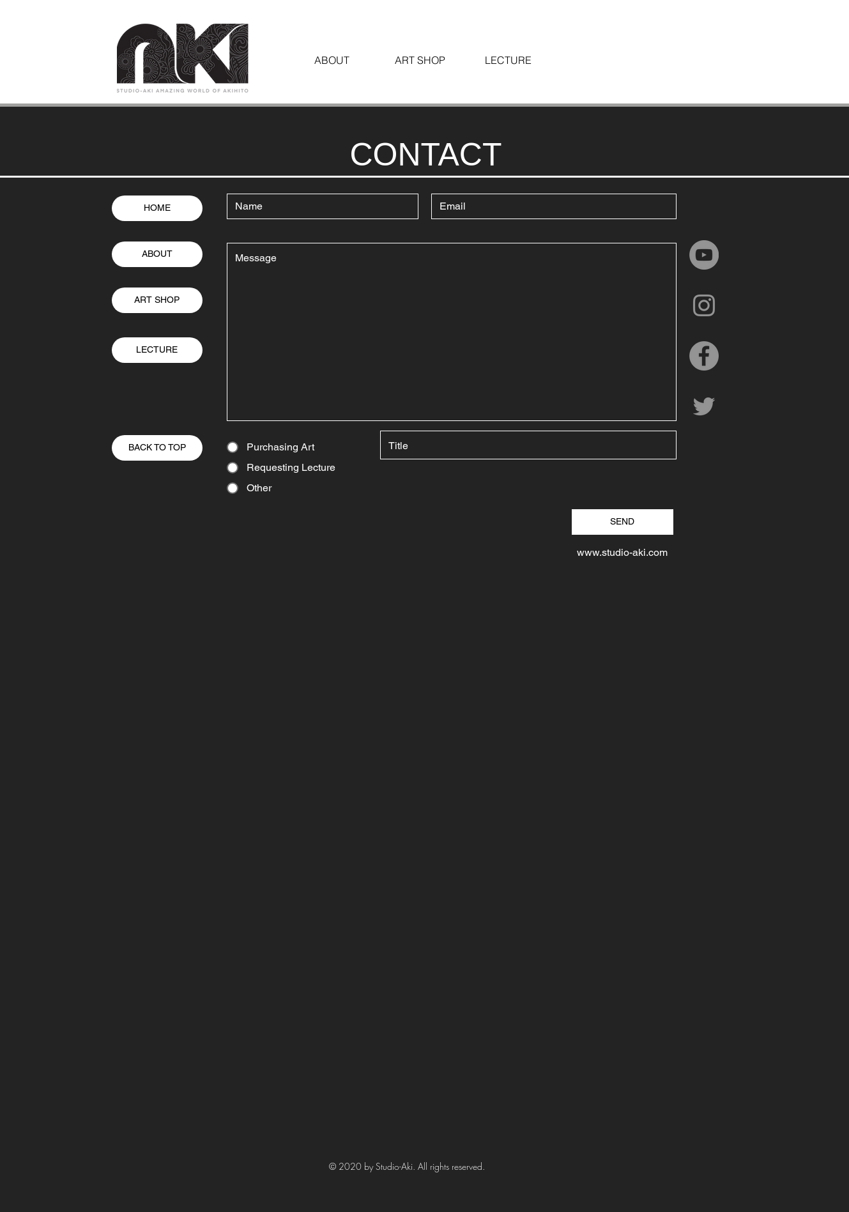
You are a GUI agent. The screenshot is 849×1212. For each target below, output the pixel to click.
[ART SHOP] (157, 300)
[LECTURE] (157, 350)
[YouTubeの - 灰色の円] (704, 255)
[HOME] (157, 208)
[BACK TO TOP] (157, 448)
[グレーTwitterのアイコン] (704, 406)
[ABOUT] (157, 254)
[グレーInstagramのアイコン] (704, 305)
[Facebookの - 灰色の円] (704, 356)
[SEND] (622, 522)
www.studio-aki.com (622, 552)
